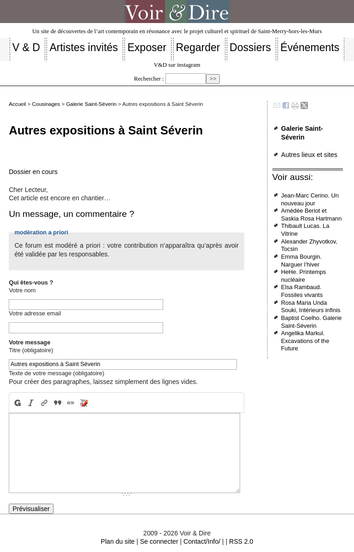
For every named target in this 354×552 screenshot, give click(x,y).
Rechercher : (149, 79)
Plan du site (118, 541)
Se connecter (159, 541)
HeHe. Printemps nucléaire (303, 275)
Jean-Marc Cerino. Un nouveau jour (310, 199)
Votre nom (22, 290)
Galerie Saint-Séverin (91, 104)
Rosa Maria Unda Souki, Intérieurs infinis (311, 306)
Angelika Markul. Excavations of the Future (305, 341)
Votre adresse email (35, 313)
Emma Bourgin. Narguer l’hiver (301, 260)
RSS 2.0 (241, 541)
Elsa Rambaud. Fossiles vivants (302, 291)
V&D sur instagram (177, 65)
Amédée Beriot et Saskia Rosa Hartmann (311, 214)
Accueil (17, 104)
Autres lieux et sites (309, 154)
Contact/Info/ (201, 541)
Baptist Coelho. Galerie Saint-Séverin (311, 321)
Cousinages (46, 104)
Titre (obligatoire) (31, 350)
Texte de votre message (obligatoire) (56, 373)
